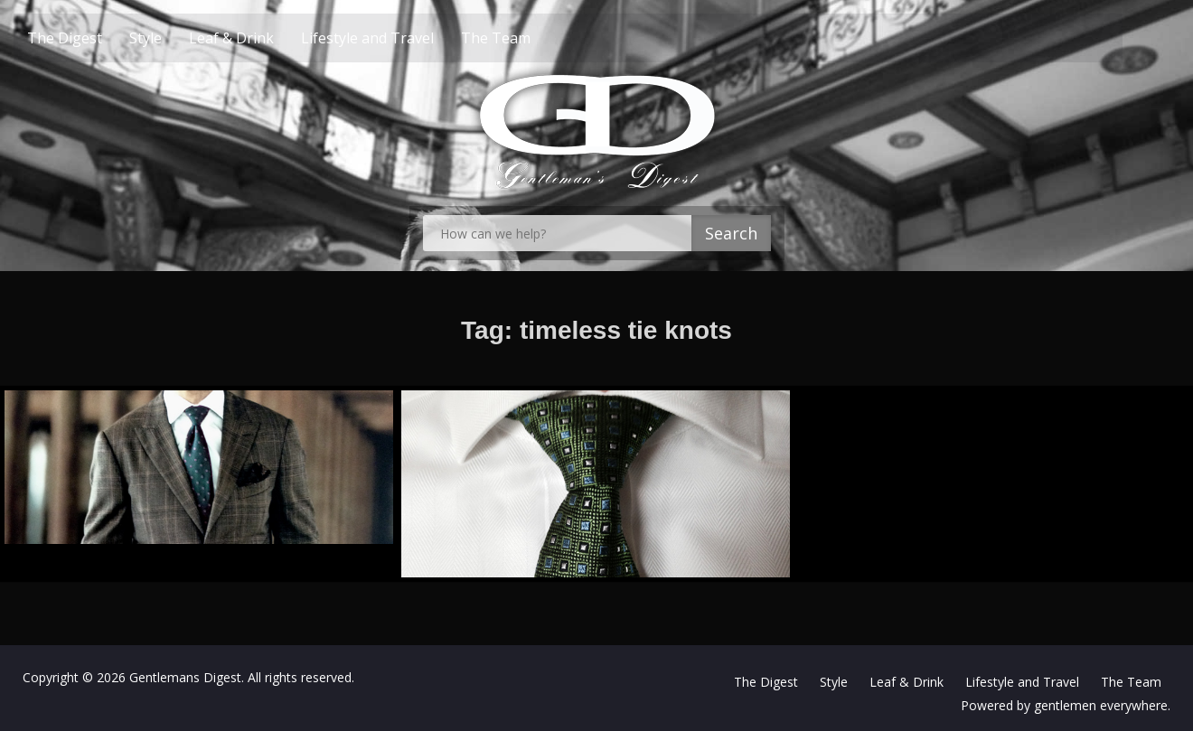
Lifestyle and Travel (399, 38)
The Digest (96, 38)
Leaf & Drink (263, 38)
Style (177, 38)
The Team (527, 38)
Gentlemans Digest (185, 677)
